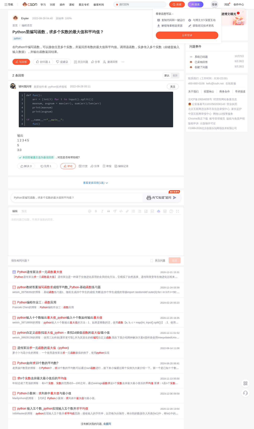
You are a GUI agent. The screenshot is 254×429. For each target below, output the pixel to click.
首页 (15, 25)
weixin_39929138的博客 (26, 337)
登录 (214, 4)
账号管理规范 (217, 118)
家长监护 (236, 108)
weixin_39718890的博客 (26, 322)
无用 (46, 166)
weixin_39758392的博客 (26, 292)
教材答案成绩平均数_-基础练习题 (59, 287)
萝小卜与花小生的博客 (25, 352)
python (17, 38)
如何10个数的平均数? (37, 363)
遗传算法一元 (39, 272)
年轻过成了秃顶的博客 (25, 383)
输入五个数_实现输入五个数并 (52, 408)
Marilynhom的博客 (23, 398)
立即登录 (187, 35)
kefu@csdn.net (215, 83)
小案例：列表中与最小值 (44, 393)
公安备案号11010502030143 (208, 104)
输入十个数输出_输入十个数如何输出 (59, 317)
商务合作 (224, 91)
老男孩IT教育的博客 (24, 367)
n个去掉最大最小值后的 (42, 378)
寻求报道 (240, 91)
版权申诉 (193, 123)
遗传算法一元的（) (43, 347)
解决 (26, 166)
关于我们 (193, 91)
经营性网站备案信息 (225, 99)
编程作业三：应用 (36, 302)
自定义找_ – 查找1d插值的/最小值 (63, 332)
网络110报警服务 (223, 113)
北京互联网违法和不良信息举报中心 (209, 108)
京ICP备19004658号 (200, 99)
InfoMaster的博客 (22, 413)
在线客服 (231, 83)
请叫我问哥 (25, 86)
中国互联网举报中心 (200, 113)
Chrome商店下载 (198, 118)
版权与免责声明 (235, 118)
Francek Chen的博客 (24, 307)
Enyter (25, 18)
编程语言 (27, 25)
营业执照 (232, 104)
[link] (15, 25)
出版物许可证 (208, 123)
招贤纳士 (209, 91)
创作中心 (239, 4)
